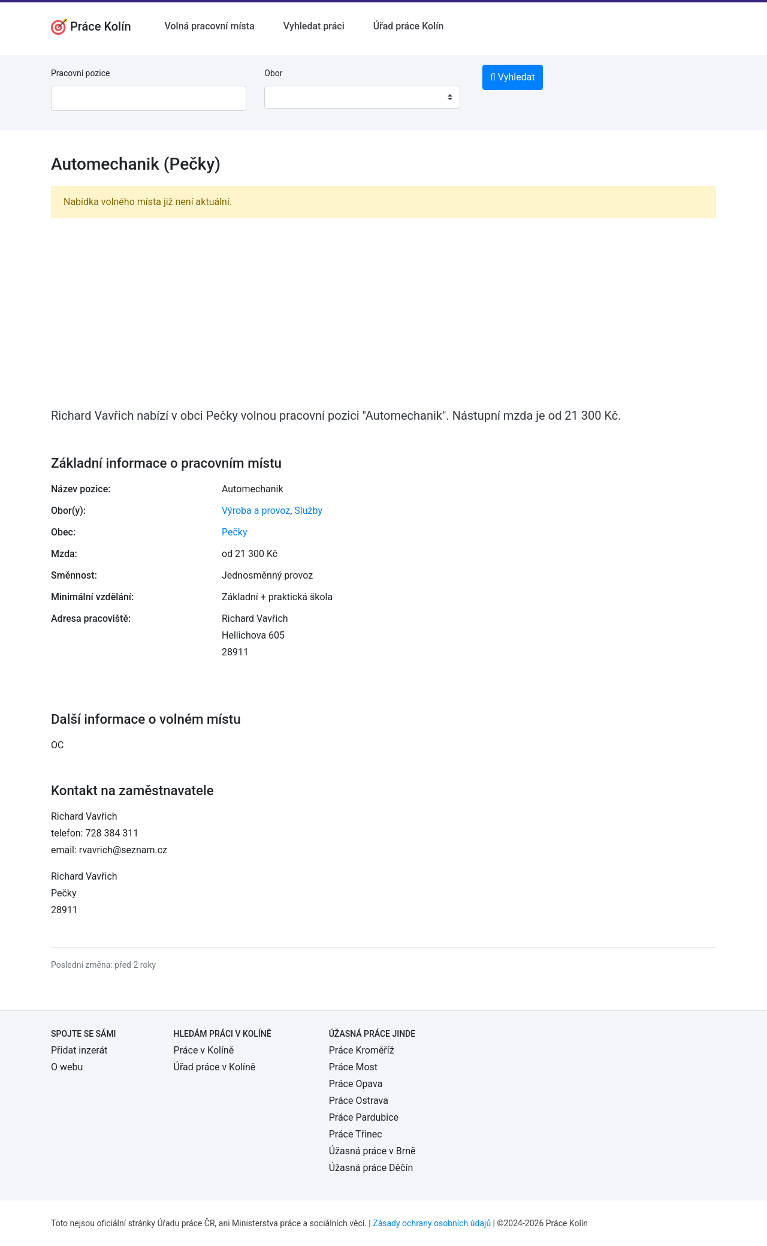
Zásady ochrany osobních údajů (432, 1223)
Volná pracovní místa (210, 26)
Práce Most (353, 1067)
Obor (273, 73)
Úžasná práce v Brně (372, 1151)
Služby (308, 510)
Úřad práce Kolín (408, 26)
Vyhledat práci (314, 26)
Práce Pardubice (363, 1117)
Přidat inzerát (79, 1050)
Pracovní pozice (80, 73)
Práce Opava (356, 1084)
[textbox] (289, 97)
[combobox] (362, 97)
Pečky (234, 532)
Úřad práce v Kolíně (215, 1067)
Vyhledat (512, 77)
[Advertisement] (383, 312)
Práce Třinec (355, 1134)
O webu (67, 1067)
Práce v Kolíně (204, 1050)
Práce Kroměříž (361, 1050)
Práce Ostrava (358, 1100)
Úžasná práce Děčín (371, 1167)
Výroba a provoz (256, 510)
